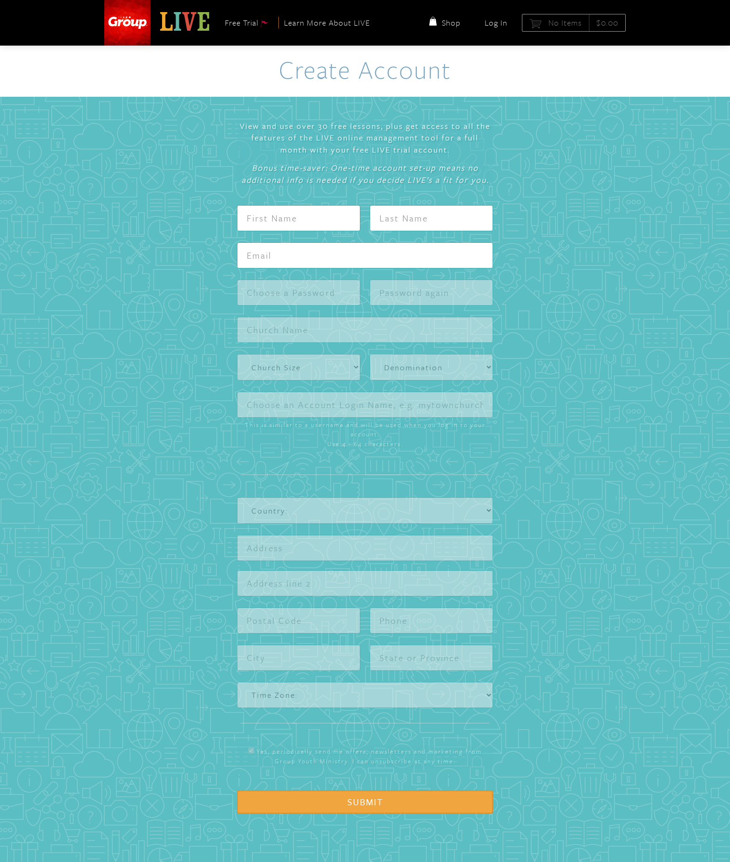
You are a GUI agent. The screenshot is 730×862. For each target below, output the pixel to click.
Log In (496, 22)
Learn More (327, 22)
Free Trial (247, 22)
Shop (443, 22)
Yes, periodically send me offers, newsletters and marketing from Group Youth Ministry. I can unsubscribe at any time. (365, 756)
